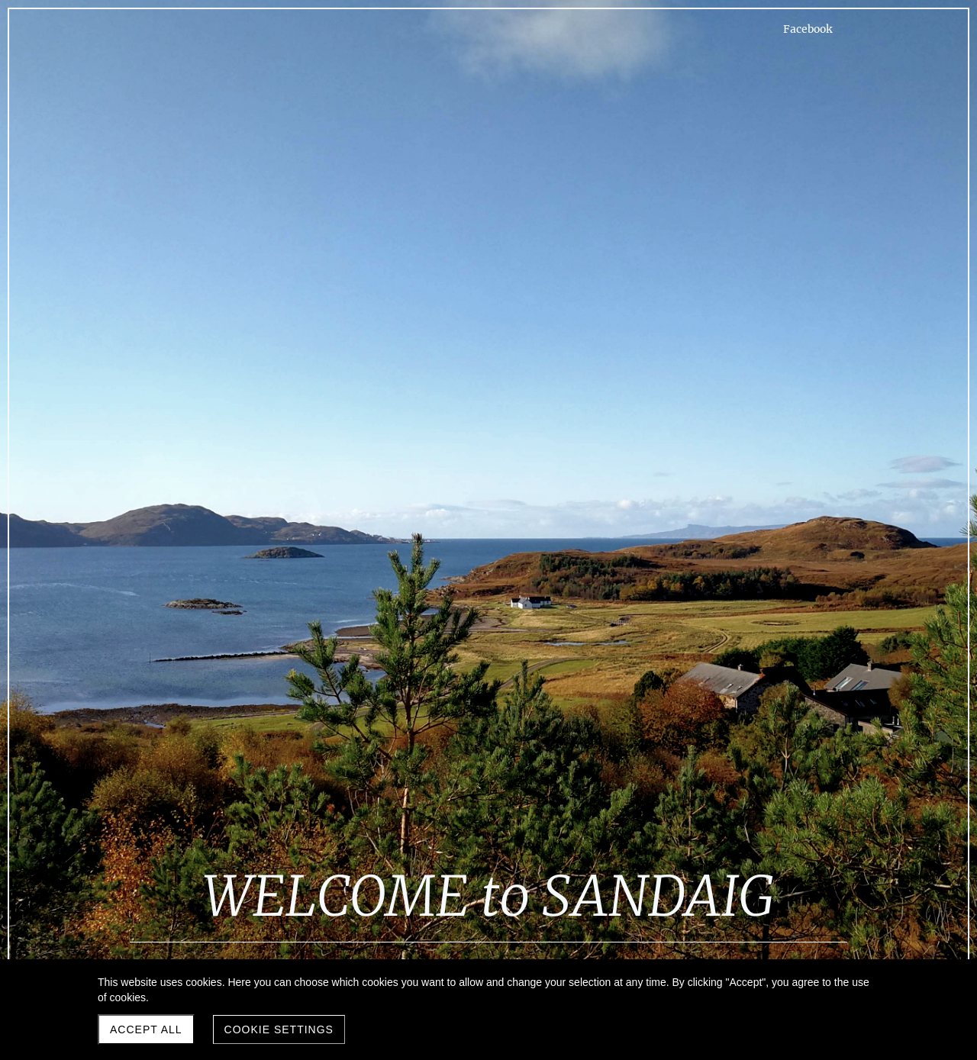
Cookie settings (279, 1029)
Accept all (146, 1029)
